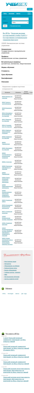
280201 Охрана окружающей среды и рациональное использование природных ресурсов (7, 241)
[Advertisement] (17, 314)
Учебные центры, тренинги (12, 272)
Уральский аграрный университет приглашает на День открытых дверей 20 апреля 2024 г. (16, 348)
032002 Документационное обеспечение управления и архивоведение (7, 193)
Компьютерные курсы (10, 268)
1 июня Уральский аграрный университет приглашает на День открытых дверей (14, 339)
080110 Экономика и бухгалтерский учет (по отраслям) (7, 114)
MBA (5, 274)
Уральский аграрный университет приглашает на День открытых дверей (16, 356)
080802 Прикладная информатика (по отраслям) (7, 168)
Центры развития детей (11, 279)
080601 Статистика (7, 162)
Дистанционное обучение (11, 276)
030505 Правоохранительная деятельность (7, 186)
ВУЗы (5, 13)
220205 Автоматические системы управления (7, 218)
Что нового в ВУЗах (12, 334)
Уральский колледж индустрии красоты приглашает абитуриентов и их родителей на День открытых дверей (16, 370)
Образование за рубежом (11, 266)
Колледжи (11, 13)
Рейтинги (9, 288)
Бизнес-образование (10, 270)
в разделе (5, 22)
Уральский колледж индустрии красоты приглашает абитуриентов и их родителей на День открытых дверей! (16, 379)
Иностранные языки (10, 261)
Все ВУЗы (6, 33)
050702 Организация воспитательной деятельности (7, 207)
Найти (4, 19)
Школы (18, 13)
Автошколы (7, 263)
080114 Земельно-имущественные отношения (6, 132)
